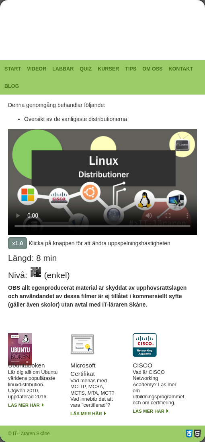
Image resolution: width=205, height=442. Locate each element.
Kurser (108, 69)
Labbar (63, 69)
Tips (130, 69)
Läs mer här (24, 405)
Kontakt (180, 69)
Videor (36, 69)
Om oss (152, 69)
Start (12, 69)
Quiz (86, 69)
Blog (11, 86)
